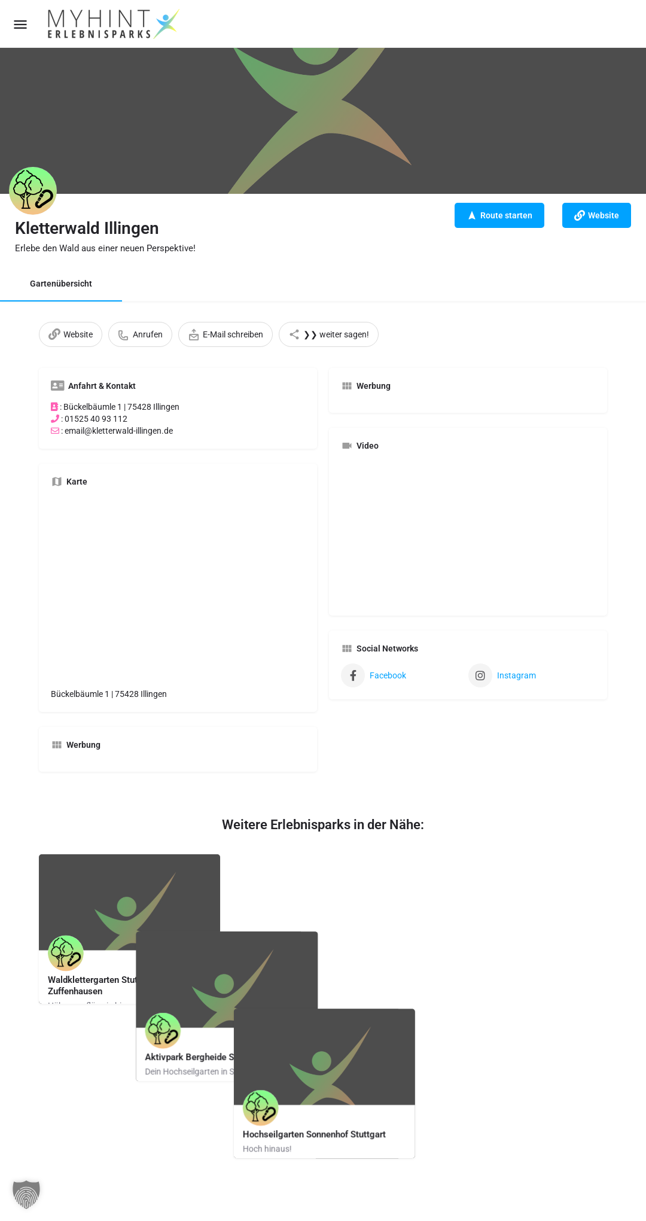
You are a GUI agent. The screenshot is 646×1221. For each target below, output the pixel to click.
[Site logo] (115, 24)
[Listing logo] (33, 191)
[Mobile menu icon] (20, 24)
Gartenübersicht (61, 283)
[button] (26, 1194)
